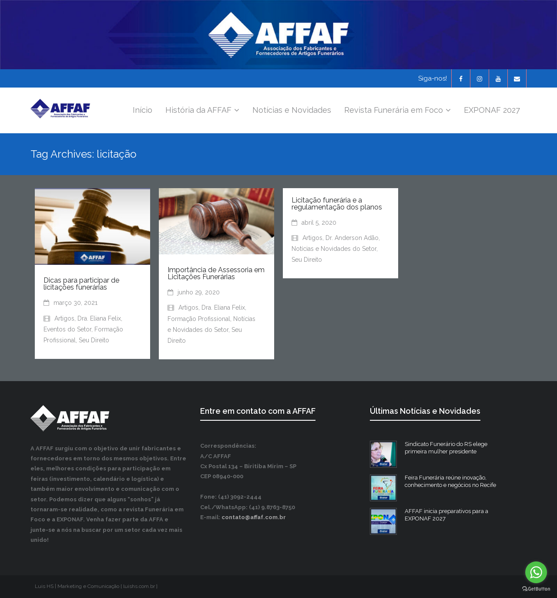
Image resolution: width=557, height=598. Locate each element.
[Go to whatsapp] (536, 572)
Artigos (64, 318)
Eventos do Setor (67, 329)
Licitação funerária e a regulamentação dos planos (337, 203)
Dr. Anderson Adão (352, 237)
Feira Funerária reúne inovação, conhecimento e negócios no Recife (450, 481)
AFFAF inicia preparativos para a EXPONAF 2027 (446, 515)
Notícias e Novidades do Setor (334, 248)
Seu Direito (94, 340)
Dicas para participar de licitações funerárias (81, 283)
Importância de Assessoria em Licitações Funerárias (216, 273)
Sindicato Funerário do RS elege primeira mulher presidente (446, 448)
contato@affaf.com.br (253, 517)
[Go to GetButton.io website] (536, 589)
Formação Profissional (199, 318)
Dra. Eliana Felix (99, 318)
